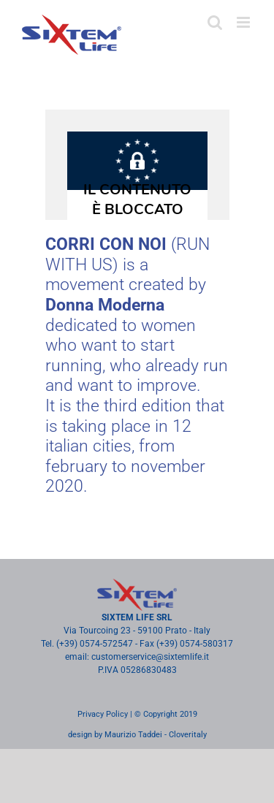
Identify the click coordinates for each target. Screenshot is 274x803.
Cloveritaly (188, 734)
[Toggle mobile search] (215, 22)
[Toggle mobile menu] (244, 22)
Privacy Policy (102, 714)
